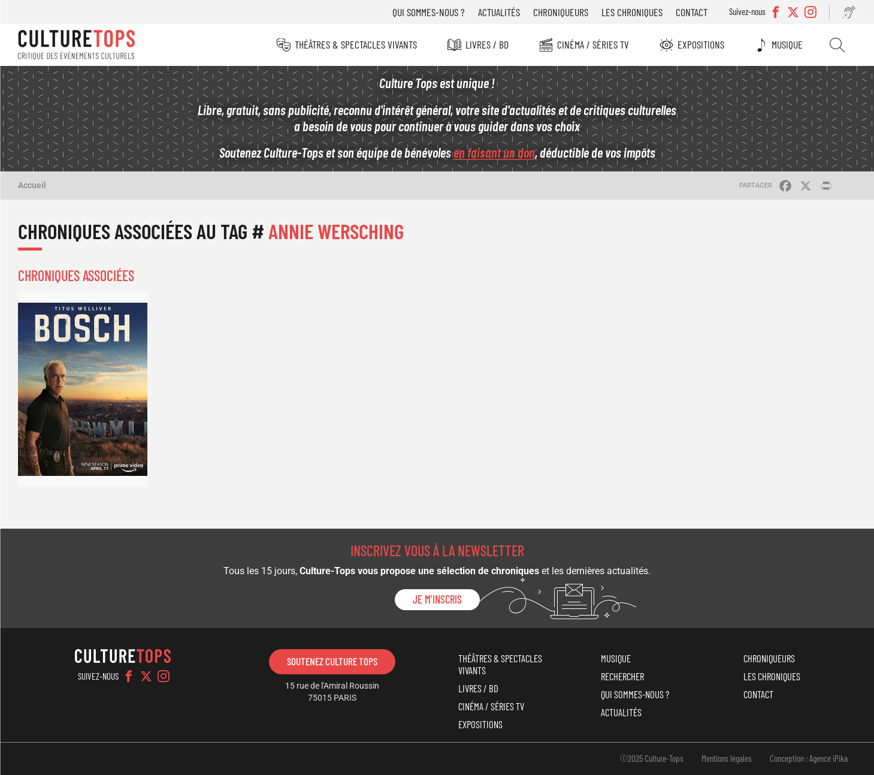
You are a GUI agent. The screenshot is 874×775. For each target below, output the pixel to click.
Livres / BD (487, 44)
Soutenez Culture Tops (332, 661)
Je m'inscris (437, 599)
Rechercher (837, 45)
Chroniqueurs (560, 12)
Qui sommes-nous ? (428, 12)
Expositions (701, 44)
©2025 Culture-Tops (652, 758)
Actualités (499, 12)
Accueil (32, 185)
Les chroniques (632, 12)
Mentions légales (726, 758)
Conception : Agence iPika (809, 758)
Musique (787, 44)
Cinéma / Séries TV (593, 44)
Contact (691, 12)
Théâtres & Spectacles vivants (356, 44)
